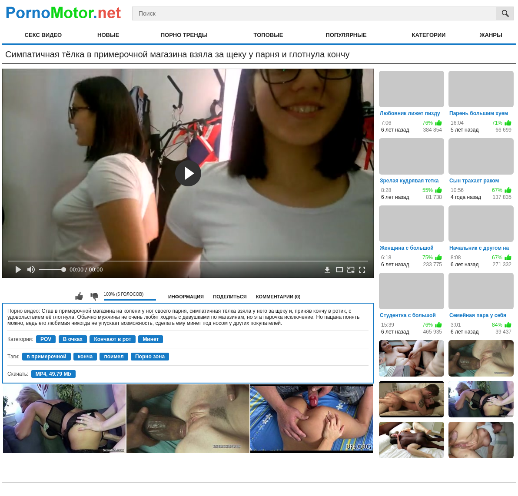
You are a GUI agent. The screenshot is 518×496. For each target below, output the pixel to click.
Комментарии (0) (278, 296)
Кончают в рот (112, 339)
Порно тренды (184, 35)
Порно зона (150, 357)
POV (45, 339)
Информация (186, 296)
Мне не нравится (93, 296)
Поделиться (229, 296)
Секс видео (43, 35)
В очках (73, 339)
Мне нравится (79, 296)
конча (85, 357)
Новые (108, 35)
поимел (113, 357)
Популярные (345, 35)
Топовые (268, 35)
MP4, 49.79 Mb (53, 374)
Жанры (491, 35)
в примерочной (46, 357)
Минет (151, 339)
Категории (428, 35)
